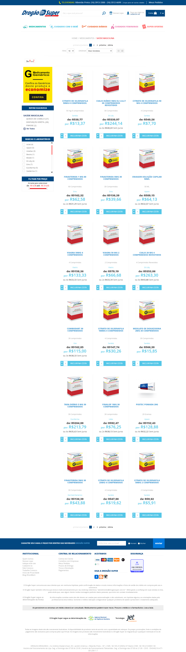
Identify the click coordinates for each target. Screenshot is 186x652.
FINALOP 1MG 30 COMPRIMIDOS (111, 405)
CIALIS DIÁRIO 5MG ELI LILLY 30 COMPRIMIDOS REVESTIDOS (111, 103)
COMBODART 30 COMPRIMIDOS (75, 329)
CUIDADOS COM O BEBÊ (64, 26)
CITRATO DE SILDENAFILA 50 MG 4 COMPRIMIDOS (147, 101)
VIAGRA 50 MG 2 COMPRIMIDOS (111, 253)
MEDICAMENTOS (34, 26)
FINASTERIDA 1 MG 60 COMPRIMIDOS (75, 177)
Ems (75, 191)
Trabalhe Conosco (30, 570)
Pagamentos (64, 570)
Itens (64, 51)
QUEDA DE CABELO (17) (37, 119)
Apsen (147, 191)
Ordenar (82, 51)
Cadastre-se (27, 566)
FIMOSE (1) (31, 125)
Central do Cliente (66, 559)
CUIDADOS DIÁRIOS (94, 26)
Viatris (75, 267)
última (110, 45)
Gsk (75, 343)
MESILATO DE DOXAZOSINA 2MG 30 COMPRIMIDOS (147, 329)
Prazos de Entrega (66, 566)
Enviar (158, 543)
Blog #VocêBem (29, 575)
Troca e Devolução (66, 568)
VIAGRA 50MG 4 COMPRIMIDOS (75, 253)
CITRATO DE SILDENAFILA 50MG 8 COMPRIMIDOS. (75, 101)
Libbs (111, 419)
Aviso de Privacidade (31, 572)
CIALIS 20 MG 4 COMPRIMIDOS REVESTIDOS (147, 253)
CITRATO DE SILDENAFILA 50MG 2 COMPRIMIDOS (147, 481)
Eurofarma (75, 419)
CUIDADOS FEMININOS (124, 26)
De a (30, 61)
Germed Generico (75, 495)
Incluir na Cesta (78, 135)
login (140, 12)
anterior (85, 45)
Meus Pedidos (156, 2)
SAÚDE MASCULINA (33, 115)
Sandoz (75, 115)
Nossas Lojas (28, 561)
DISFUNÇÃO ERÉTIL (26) (37, 122)
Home (74, 38)
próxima (102, 45)
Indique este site (29, 563)
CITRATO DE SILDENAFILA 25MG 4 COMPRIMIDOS (111, 481)
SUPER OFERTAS (152, 26)
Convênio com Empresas (69, 561)
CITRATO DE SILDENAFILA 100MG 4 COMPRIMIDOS (111, 329)
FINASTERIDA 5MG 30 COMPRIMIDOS (111, 177)
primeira (76, 45)
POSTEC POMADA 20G (147, 404)
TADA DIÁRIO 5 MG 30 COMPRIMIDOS (75, 405)
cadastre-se (135, 14)
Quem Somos (28, 559)
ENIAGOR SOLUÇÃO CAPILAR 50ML (147, 177)
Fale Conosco (28, 568)
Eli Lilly (111, 115)
